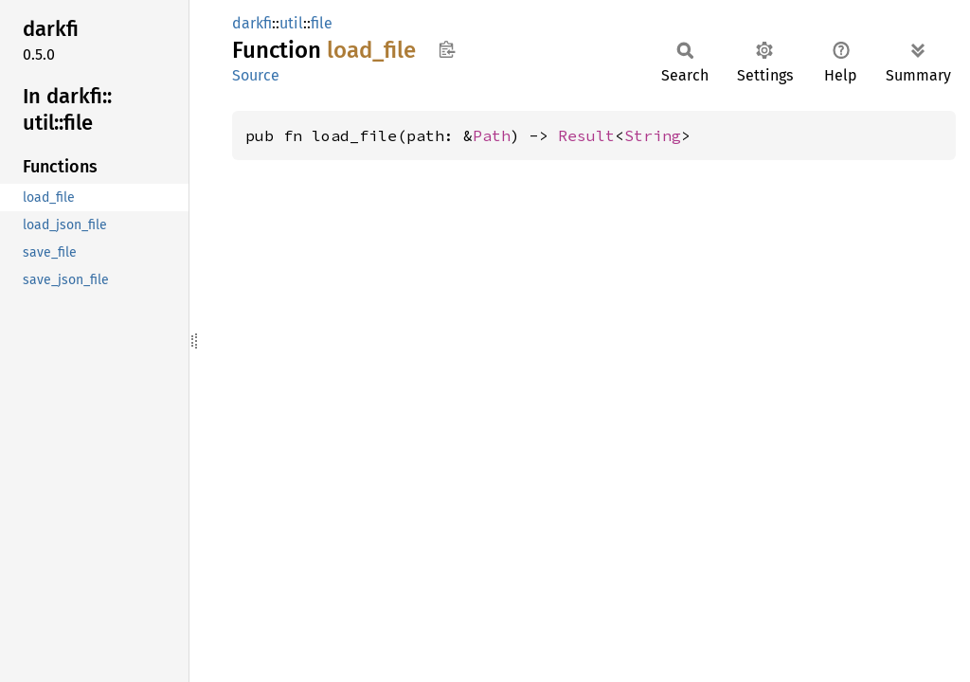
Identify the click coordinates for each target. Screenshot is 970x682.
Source (255, 75)
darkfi (252, 23)
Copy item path (446, 49)
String (652, 135)
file (321, 23)
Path (492, 135)
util (291, 23)
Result (586, 135)
